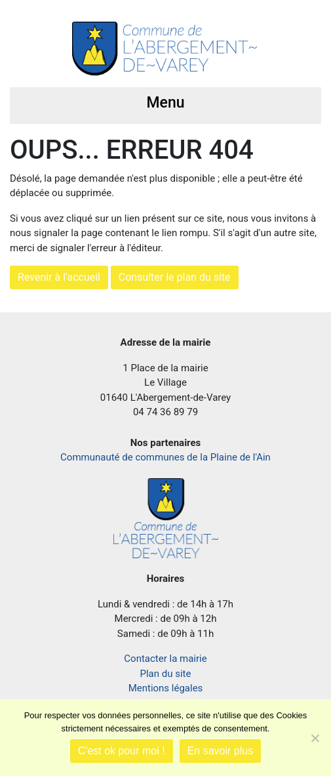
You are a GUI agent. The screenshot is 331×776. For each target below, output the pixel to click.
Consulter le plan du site (175, 277)
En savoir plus (220, 750)
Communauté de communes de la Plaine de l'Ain (165, 457)
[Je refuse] (314, 738)
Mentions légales (165, 688)
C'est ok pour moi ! (121, 750)
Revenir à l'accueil (59, 277)
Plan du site (165, 674)
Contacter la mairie (165, 658)
